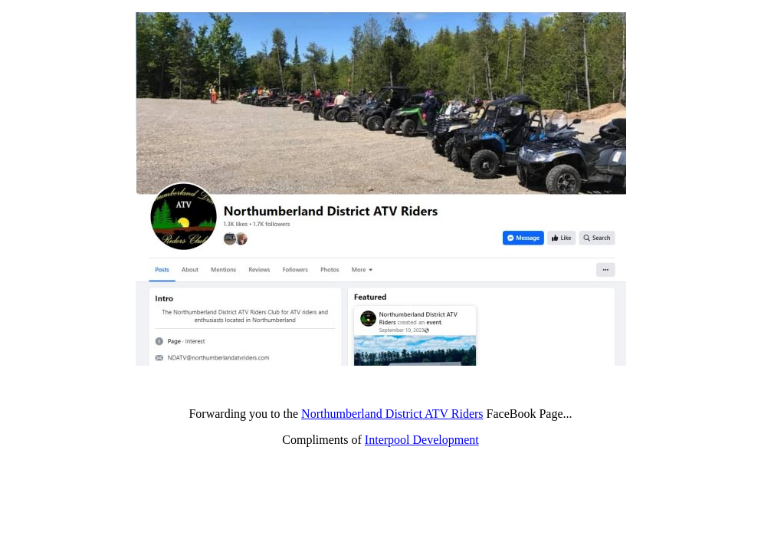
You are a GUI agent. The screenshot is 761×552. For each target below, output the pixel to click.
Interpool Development (422, 439)
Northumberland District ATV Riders (392, 413)
